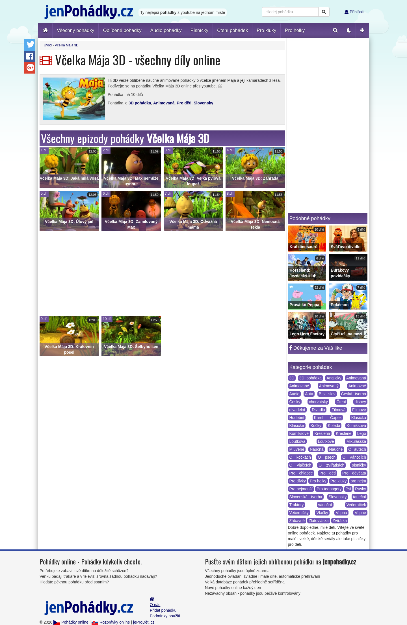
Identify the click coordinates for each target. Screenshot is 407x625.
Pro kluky (338, 481)
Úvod (48, 45)
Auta (309, 394)
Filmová (338, 409)
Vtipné (360, 512)
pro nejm (358, 481)
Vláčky (322, 512)
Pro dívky (297, 481)
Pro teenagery (329, 489)
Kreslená (322, 433)
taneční (359, 497)
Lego (361, 433)
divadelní (297, 409)
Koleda (334, 425)
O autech (357, 449)
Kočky (316, 425)
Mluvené (296, 449)
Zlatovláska (319, 520)
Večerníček (356, 504)
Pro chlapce (301, 473)
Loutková (297, 441)
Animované (299, 386)
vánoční (325, 504)
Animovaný (329, 386)
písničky (359, 465)
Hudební (296, 417)
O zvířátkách (331, 465)
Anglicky (333, 378)
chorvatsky (318, 402)
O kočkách (300, 457)
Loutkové (326, 441)
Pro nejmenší (301, 489)
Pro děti (184, 103)
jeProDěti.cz (143, 622)
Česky (294, 402)
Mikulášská (356, 441)
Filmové (359, 409)
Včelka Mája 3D (67, 45)
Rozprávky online (111, 622)
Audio (294, 394)
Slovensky (203, 103)
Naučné (336, 449)
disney (360, 402)
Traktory (296, 504)
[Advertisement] (162, 273)
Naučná (316, 449)
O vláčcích (300, 465)
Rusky (360, 489)
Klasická (358, 417)
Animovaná (163, 103)
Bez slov (327, 394)
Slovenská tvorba (305, 497)
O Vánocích (354, 457)
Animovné (357, 386)
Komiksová (356, 425)
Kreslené (343, 433)
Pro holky (318, 481)
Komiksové (299, 433)
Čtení (341, 402)
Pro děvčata (354, 473)
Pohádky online (70, 622)
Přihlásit (354, 12)
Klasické (296, 425)
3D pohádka (140, 103)
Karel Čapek (328, 417)
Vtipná (341, 512)
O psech (326, 457)
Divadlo (318, 409)
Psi (348, 489)
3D (292, 378)
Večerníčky (299, 512)
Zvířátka (340, 520)
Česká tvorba (353, 394)
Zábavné (297, 520)
